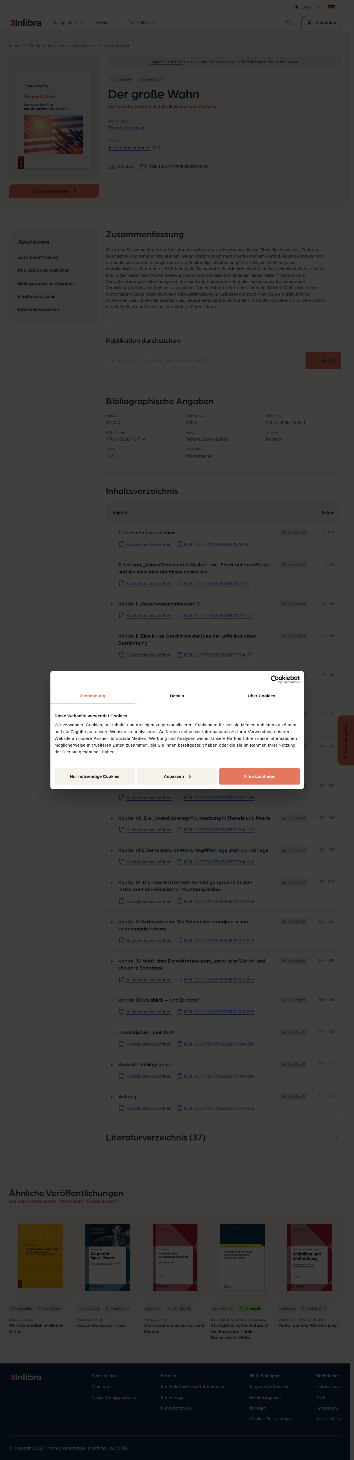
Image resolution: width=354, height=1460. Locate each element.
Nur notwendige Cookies (94, 776)
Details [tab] (177, 695)
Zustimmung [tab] (92, 695)
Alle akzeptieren (259, 776)
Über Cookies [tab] (261, 695)
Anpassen (177, 776)
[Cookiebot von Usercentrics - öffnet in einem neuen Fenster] (275, 679)
